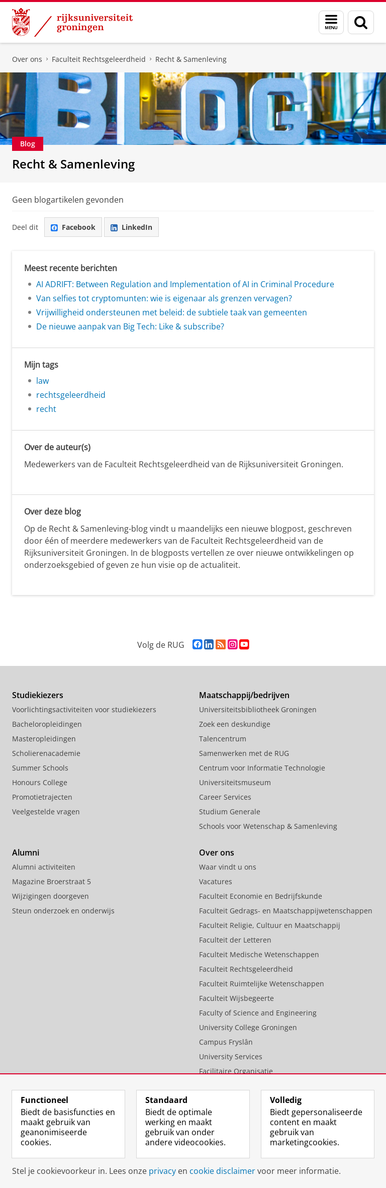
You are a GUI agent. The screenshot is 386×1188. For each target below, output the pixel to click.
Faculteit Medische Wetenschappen (259, 954)
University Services (230, 1056)
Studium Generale (229, 811)
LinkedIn (131, 227)
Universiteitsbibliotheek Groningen (258, 709)
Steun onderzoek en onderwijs (63, 910)
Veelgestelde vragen (46, 811)
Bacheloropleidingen (47, 724)
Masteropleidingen (44, 738)
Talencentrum (222, 738)
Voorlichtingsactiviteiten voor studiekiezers (84, 709)
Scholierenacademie (46, 753)
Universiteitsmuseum (235, 782)
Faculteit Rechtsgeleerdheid (99, 59)
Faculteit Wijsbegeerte (236, 998)
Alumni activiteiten (43, 867)
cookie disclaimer (222, 1170)
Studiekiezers (37, 695)
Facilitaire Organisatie (236, 1071)
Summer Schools (40, 768)
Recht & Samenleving (191, 59)
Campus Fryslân (226, 1042)
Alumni (25, 852)
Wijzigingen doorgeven (50, 896)
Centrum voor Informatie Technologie (262, 768)
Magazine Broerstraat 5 (51, 881)
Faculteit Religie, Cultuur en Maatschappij (269, 925)
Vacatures (215, 881)
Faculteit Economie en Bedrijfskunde (260, 896)
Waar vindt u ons (227, 867)
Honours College (39, 782)
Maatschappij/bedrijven (244, 695)
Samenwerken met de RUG (244, 753)
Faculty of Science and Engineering (258, 1012)
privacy (162, 1170)
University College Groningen (248, 1027)
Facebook (73, 227)
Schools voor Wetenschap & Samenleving (268, 826)
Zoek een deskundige (234, 724)
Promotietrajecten (42, 797)
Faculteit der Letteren (235, 940)
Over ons (27, 59)
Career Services (225, 797)
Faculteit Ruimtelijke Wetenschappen (261, 983)
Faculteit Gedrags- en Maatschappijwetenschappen (285, 910)
